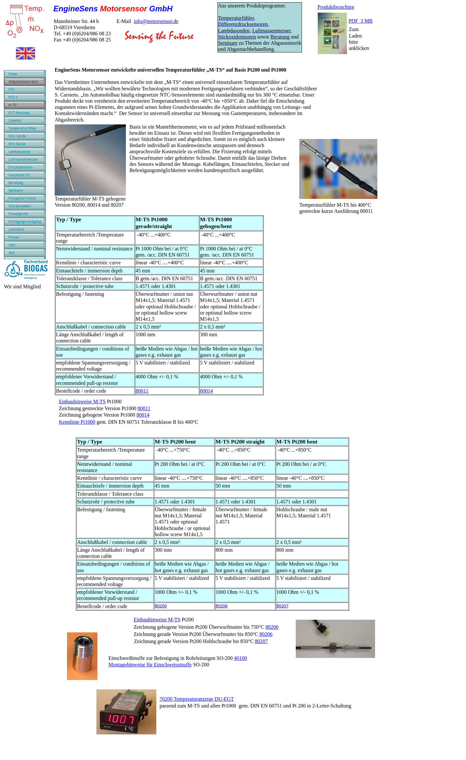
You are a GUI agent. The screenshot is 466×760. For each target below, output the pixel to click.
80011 (142, 391)
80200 (161, 606)
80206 (221, 606)
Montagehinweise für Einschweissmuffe (150, 664)
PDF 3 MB (360, 21)
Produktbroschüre (335, 7)
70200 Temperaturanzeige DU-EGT (197, 699)
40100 (240, 658)
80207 (282, 606)
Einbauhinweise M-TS (82, 401)
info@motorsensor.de (156, 21)
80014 (206, 391)
